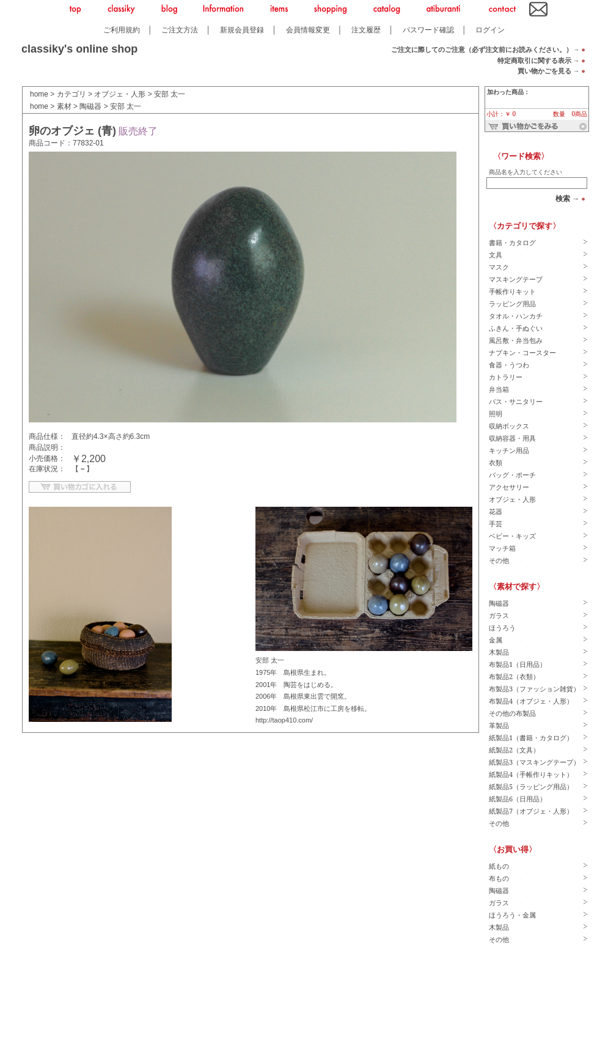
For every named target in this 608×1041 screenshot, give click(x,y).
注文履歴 (366, 29)
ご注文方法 (179, 29)
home (39, 94)
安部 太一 (169, 94)
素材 (64, 106)
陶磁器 (90, 106)
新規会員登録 (242, 29)
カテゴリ (71, 94)
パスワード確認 (428, 29)
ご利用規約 (121, 29)
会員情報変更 (308, 29)
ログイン (490, 29)
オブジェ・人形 (119, 94)
